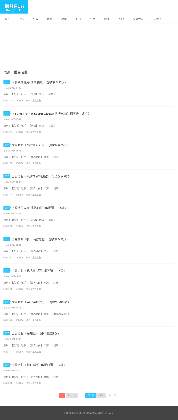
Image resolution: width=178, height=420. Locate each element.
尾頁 (101, 395)
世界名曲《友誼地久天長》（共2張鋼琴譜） (49, 145)
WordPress (93, 413)
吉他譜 (156, 19)
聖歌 (121, 19)
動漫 (64, 19)
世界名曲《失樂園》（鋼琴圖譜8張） (43, 333)
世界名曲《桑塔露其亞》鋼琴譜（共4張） (47, 270)
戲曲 (107, 19)
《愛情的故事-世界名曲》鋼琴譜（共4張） (48, 207)
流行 (21, 19)
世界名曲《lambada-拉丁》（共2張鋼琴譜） (49, 302)
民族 (50, 19)
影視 (78, 19)
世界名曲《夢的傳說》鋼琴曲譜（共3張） (47, 364)
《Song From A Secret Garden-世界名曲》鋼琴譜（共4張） (62, 113)
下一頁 (91, 395)
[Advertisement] (89, 41)
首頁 (7, 19)
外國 (35, 19)
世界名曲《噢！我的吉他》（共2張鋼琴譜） (49, 239)
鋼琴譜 (14, 7)
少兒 (92, 19)
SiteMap (109, 413)
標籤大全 (138, 19)
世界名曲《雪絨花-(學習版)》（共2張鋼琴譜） (51, 176)
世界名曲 (37, 100)
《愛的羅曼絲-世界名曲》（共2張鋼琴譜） (48, 82)
